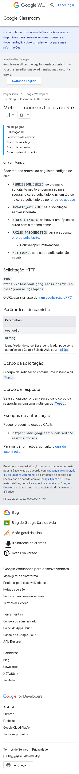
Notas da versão (14, 589)
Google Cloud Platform (18, 727)
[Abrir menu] (7, 5)
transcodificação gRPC (55, 298)
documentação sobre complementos (28, 42)
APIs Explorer (12, 641)
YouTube (9, 680)
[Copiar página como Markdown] (21, 114)
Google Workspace (36, 94)
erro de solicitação (25, 238)
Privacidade (40, 749)
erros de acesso (63, 200)
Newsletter (10, 666)
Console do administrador (20, 621)
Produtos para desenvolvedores (24, 582)
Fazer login (66, 5)
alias (64, 350)
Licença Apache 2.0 (51, 479)
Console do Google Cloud (19, 635)
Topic (9, 377)
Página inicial (11, 94)
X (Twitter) (10, 673)
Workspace (33, 5)
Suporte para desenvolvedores (23, 596)
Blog (6, 660)
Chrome (8, 714)
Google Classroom (21, 18)
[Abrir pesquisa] (52, 5)
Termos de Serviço (15, 603)
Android (8, 707)
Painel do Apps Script (17, 628)
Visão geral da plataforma (20, 576)
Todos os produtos (15, 734)
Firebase (9, 720)
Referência (43, 99)
